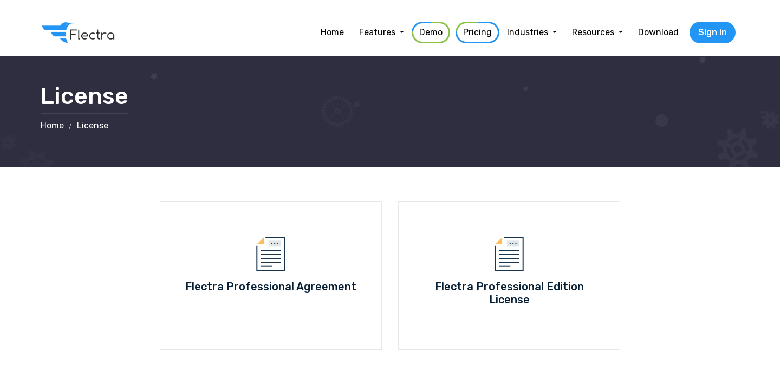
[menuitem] (332, 32)
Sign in (712, 32)
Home (52, 125)
